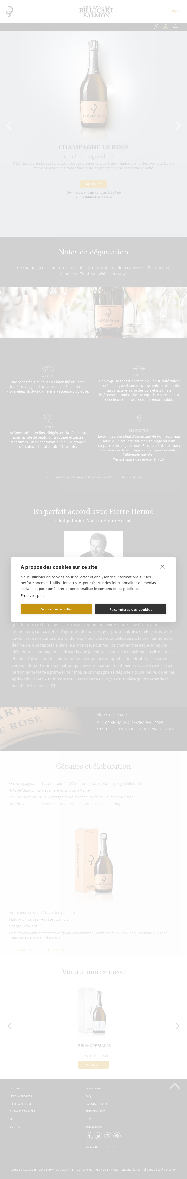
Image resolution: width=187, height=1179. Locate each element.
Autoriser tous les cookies (56, 609)
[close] (162, 567)
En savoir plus (32, 595)
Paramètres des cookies (130, 609)
